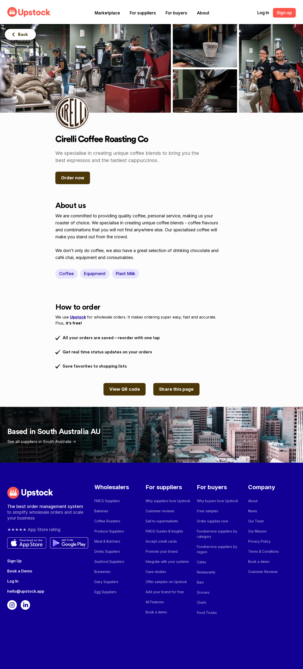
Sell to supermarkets (162, 521)
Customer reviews (160, 511)
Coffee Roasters (107, 521)
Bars (200, 582)
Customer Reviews (263, 572)
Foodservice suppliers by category (217, 534)
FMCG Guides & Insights (164, 531)
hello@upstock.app (25, 591)
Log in (263, 12)
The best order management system (45, 506)
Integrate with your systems (167, 561)
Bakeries (101, 511)
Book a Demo (19, 571)
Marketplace (107, 13)
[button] (107, 13)
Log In (13, 581)
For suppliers (143, 13)
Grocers (203, 592)
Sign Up (14, 561)
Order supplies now (212, 521)
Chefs (201, 602)
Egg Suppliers (105, 592)
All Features (155, 602)
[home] (29, 11)
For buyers (176, 13)
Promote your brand (162, 551)
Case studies (156, 572)
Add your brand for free (165, 592)
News (252, 511)
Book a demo (156, 612)
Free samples (207, 511)
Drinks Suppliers (107, 551)
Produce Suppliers (109, 531)
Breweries (102, 572)
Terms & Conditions (263, 551)
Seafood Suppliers (109, 561)
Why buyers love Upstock (217, 501)
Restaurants (206, 572)
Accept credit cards (161, 541)
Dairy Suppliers (106, 582)
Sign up (284, 12)
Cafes (201, 562)
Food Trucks (207, 613)
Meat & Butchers (107, 541)
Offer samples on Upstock (166, 582)
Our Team (256, 521)
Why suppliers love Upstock (168, 501)
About (203, 13)
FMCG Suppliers (107, 501)
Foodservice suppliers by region (217, 549)
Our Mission (257, 531)
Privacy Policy (259, 541)
